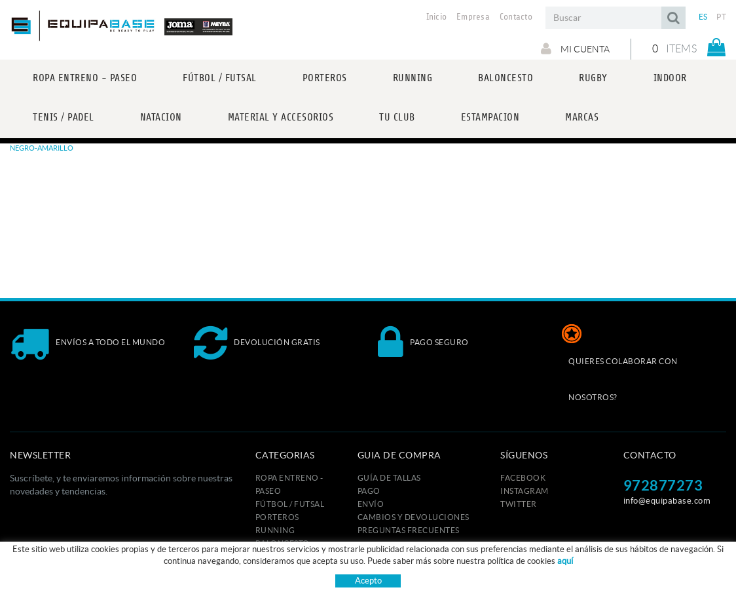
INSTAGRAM (524, 491)
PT (721, 16)
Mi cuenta (575, 48)
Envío (371, 504)
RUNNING (275, 530)
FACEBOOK (522, 478)
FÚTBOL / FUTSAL (290, 504)
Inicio (436, 17)
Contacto (516, 17)
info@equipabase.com (667, 501)
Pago (369, 491)
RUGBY (270, 556)
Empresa (473, 17)
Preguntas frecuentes (409, 530)
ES (703, 16)
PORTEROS (277, 517)
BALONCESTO (282, 543)
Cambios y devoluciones (413, 517)
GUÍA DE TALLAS (389, 478)
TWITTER (518, 504)
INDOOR (272, 569)
